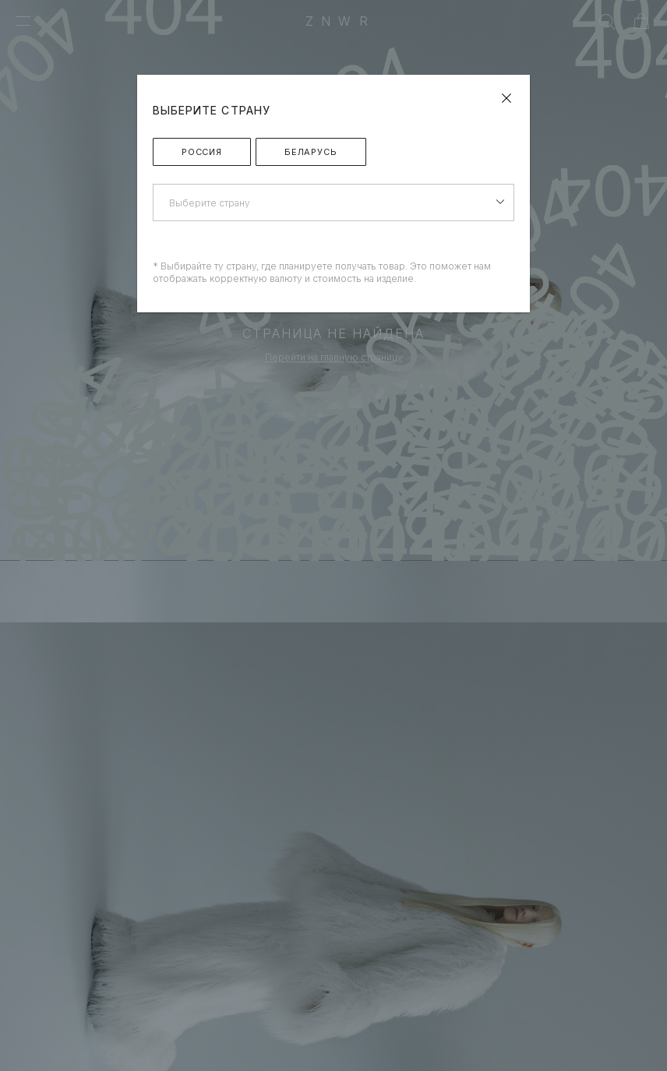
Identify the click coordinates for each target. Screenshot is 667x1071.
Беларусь (310, 151)
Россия (202, 151)
